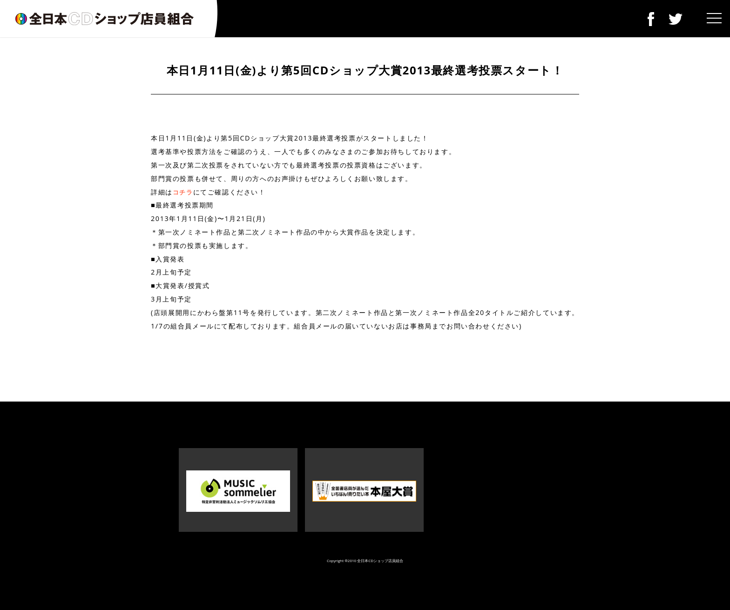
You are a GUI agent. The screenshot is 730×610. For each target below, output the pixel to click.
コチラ (183, 192)
